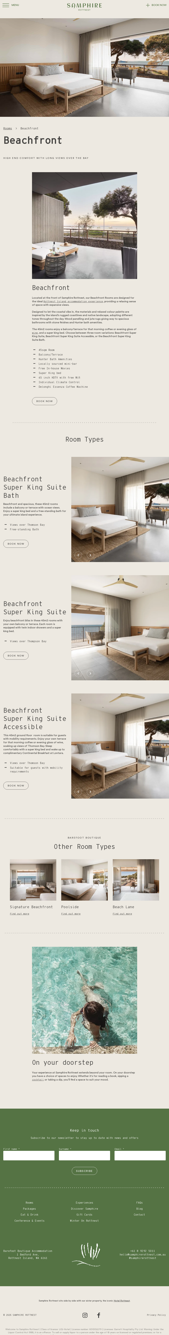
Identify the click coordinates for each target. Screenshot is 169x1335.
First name (11, 1149)
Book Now (45, 401)
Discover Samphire (84, 1209)
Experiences (84, 1202)
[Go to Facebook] (98, 1315)
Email (119, 1149)
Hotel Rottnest (122, 1301)
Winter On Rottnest (84, 1221)
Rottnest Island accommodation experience (75, 301)
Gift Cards (84, 1214)
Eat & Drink (29, 1214)
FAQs (139, 1202)
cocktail (38, 1079)
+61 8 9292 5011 (142, 1251)
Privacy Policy (156, 1315)
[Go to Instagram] (85, 1315)
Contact (139, 1214)
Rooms (7, 128)
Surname (65, 1149)
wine (35, 333)
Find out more (20, 913)
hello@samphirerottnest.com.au (143, 1254)
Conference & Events (30, 1221)
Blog (139, 1209)
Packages (29, 1209)
